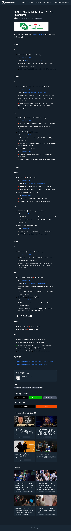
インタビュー (38, 2)
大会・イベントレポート (27, 2)
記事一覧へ (29, 376)
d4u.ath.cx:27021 (26, 57)
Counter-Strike (38, 18)
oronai (23, 376)
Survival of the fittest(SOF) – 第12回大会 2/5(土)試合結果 (31, 364)
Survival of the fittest (38, 34)
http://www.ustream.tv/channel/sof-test (35, 60)
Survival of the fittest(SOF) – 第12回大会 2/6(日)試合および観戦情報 (35, 361)
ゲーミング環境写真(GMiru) (62, 2)
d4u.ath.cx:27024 (26, 89)
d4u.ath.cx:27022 (26, 135)
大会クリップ (50, 2)
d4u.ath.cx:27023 (26, 151)
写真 (44, 2)
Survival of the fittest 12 (37, 387)
